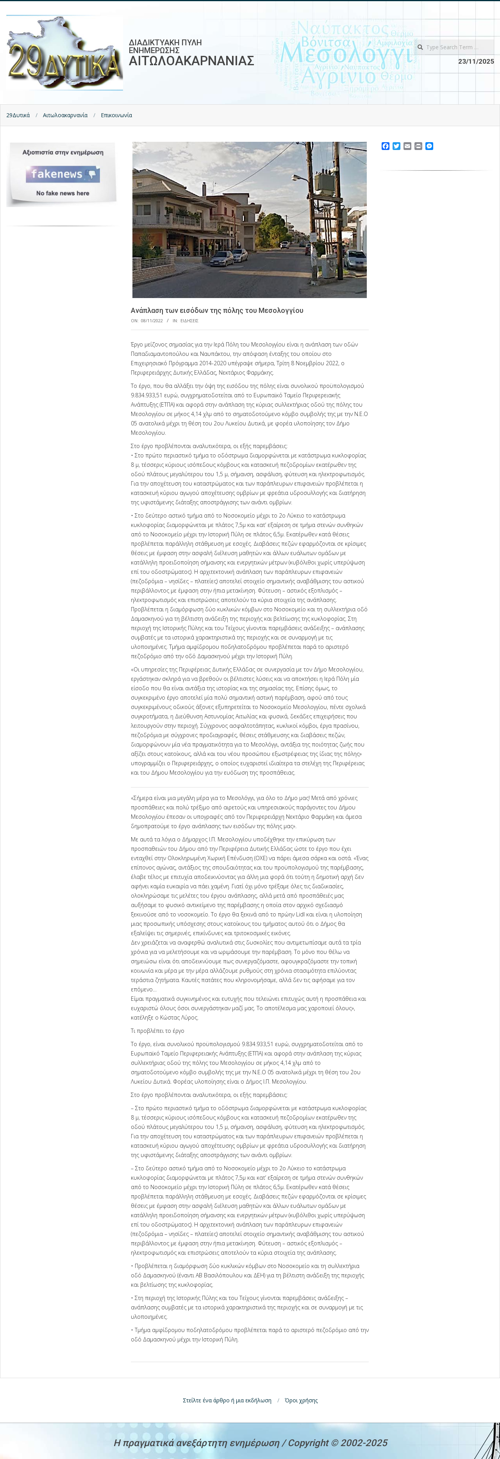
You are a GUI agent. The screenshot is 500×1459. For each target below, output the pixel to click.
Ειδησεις (189, 320)
